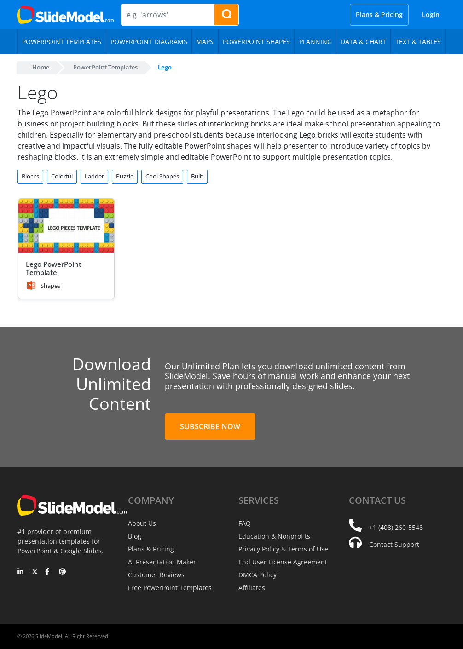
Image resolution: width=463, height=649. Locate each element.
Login (431, 14)
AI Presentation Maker (162, 561)
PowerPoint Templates (105, 67)
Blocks (30, 176)
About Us (142, 523)
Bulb (197, 176)
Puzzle (124, 176)
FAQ (244, 523)
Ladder (94, 176)
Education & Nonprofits (274, 536)
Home (40, 67)
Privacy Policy (258, 549)
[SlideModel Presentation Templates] (65, 15)
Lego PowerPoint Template (53, 268)
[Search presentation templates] (226, 15)
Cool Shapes (162, 176)
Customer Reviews (156, 574)
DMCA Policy (257, 574)
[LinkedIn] (20, 572)
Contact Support (394, 544)
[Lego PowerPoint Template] (66, 226)
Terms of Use (308, 549)
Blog (134, 536)
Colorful (62, 176)
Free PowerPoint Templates (170, 587)
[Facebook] (48, 572)
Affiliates (251, 587)
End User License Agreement (282, 561)
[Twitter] (34, 572)
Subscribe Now (210, 426)
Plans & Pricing (379, 14)
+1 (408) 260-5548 (396, 527)
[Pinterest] (62, 572)
